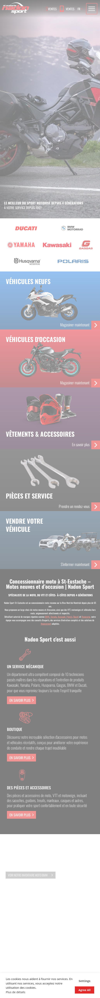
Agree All (85, 990)
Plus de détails (15, 992)
